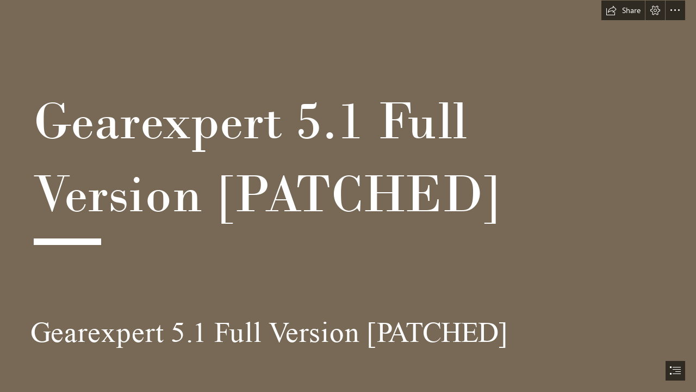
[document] (348, 196)
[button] (623, 10)
